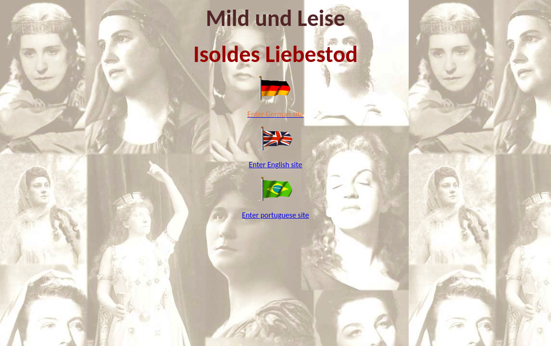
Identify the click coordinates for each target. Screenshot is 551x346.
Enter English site (275, 164)
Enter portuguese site (275, 215)
